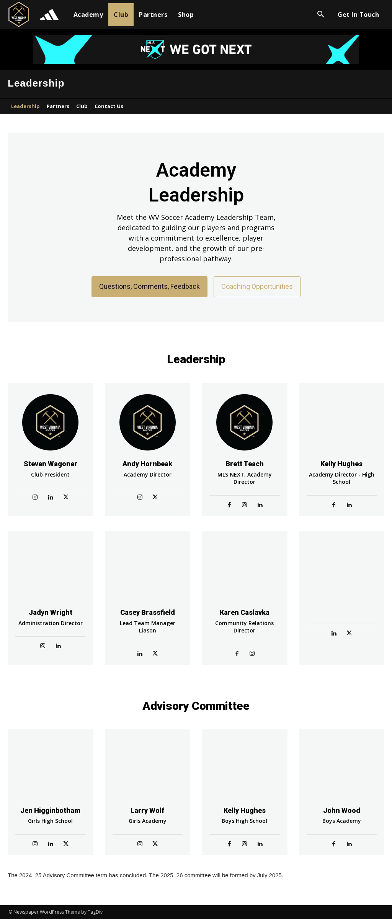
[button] (320, 14)
